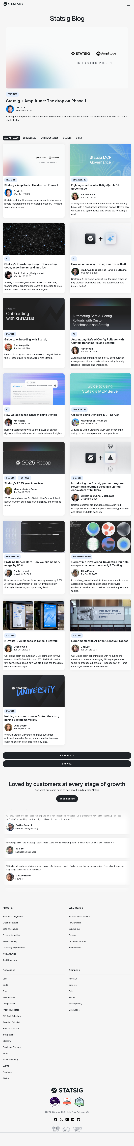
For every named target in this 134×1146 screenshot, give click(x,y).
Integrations (8, 1034)
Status (6, 1078)
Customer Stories (77, 941)
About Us (73, 978)
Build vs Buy (74, 929)
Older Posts (67, 755)
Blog (5, 991)
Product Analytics (11, 935)
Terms (72, 997)
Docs (5, 978)
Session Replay (10, 941)
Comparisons (9, 1003)
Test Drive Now (10, 960)
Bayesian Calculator (12, 1022)
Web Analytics (9, 954)
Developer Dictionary (12, 1047)
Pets (71, 991)
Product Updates (11, 1010)
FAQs (5, 1053)
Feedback (7, 1072)
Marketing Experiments (14, 947)
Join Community (10, 1059)
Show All (67, 763)
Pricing (72, 935)
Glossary (7, 1041)
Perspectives (9, 997)
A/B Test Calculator (12, 1016)
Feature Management (13, 916)
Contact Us (74, 1010)
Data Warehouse (10, 929)
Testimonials (67, 798)
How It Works (75, 922)
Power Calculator (11, 1028)
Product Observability (79, 916)
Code (5, 985)
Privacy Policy (75, 1003)
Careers (72, 985)
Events (6, 1066)
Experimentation (10, 922)
